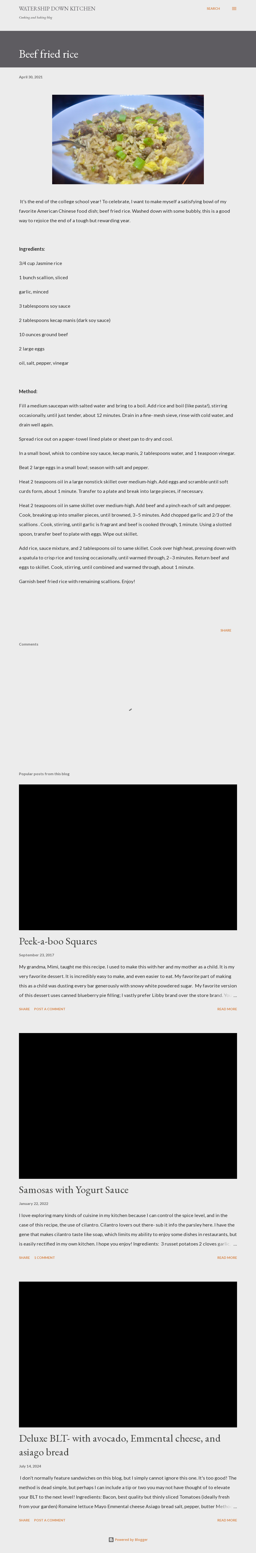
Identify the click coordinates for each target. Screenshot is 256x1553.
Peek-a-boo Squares (58, 941)
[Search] (213, 8)
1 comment (44, 1258)
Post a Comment (49, 1009)
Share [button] (225, 630)
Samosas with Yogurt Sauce (73, 1189)
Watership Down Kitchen (57, 8)
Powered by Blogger (128, 1539)
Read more (227, 1009)
